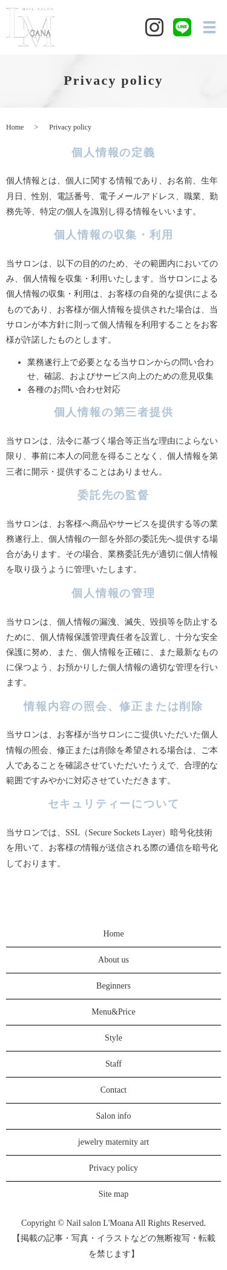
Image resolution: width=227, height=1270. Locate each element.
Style (113, 1037)
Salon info (113, 1115)
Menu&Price (113, 1011)
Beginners (113, 985)
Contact (113, 1089)
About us (113, 959)
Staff (113, 1063)
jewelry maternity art (113, 1142)
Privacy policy (113, 1168)
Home (15, 127)
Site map (113, 1194)
